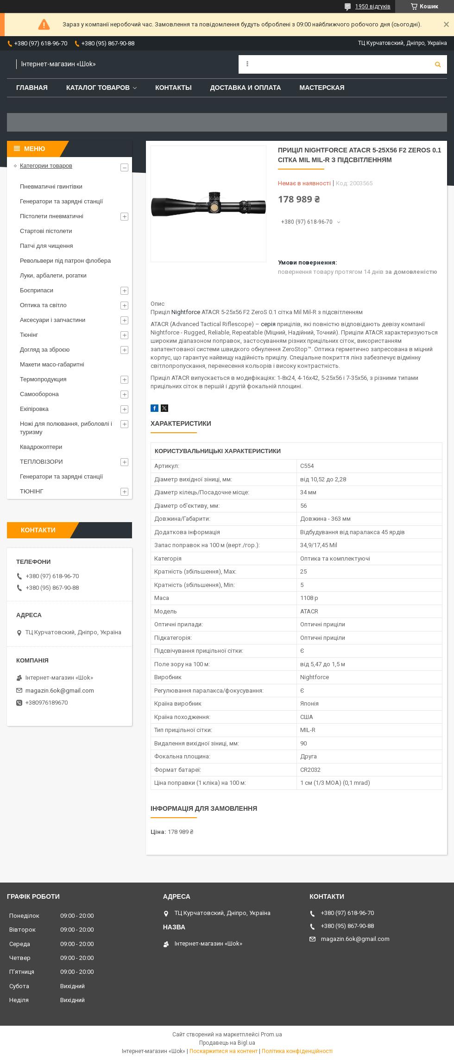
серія (268, 324)
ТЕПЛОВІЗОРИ (41, 461)
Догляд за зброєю (44, 349)
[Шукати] (438, 64)
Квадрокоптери (41, 446)
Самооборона (39, 394)
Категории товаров (46, 165)
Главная (32, 87)
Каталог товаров (98, 87)
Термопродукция (43, 379)
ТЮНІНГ (32, 491)
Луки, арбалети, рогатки (53, 275)
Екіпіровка (34, 408)
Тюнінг (29, 334)
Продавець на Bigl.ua (227, 1043)
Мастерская (322, 87)
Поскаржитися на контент (223, 1051)
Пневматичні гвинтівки (51, 186)
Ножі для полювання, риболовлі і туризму (66, 427)
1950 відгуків (373, 6)
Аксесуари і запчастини (52, 319)
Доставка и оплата (245, 87)
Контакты (173, 87)
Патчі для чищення (46, 245)
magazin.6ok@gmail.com (59, 690)
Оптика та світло (43, 305)
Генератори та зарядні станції (61, 201)
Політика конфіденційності (297, 1051)
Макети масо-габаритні (52, 364)
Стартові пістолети (46, 230)
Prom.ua (271, 1034)
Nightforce (185, 312)
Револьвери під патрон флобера (65, 260)
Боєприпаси (36, 290)
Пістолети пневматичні (51, 216)
